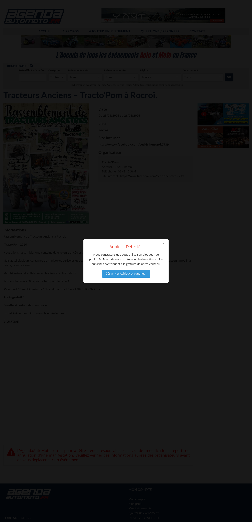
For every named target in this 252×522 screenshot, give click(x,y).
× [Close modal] (163, 243)
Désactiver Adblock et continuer (126, 273)
